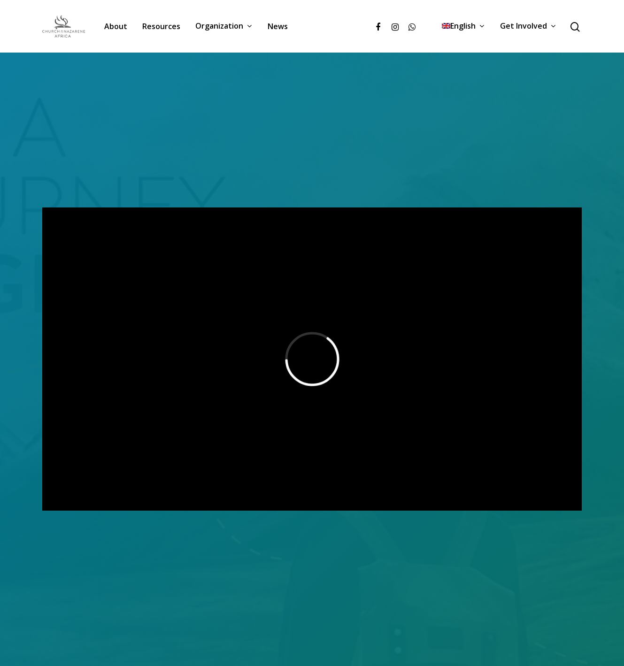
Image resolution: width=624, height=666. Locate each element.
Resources (161, 26)
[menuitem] (463, 26)
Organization (223, 26)
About (115, 26)
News (278, 26)
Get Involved (527, 26)
